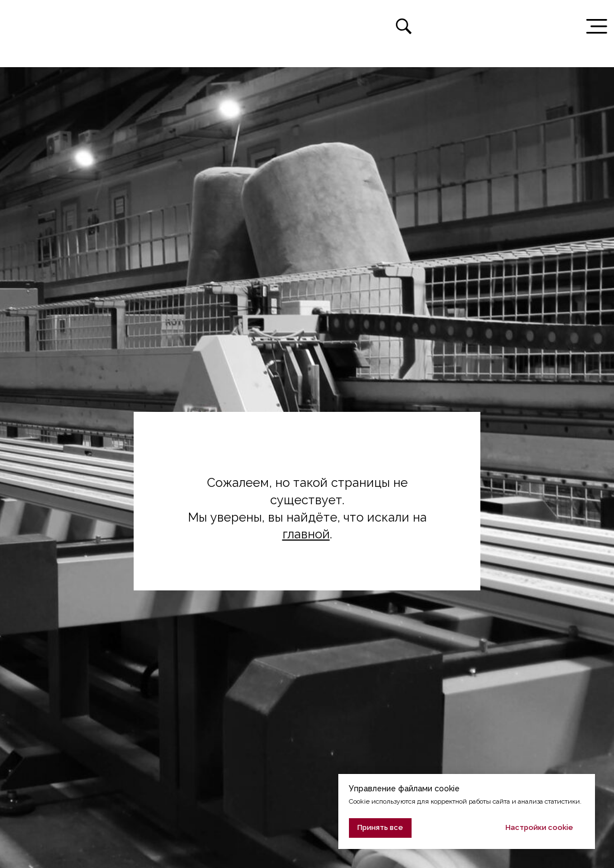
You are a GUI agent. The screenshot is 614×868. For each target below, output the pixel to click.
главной (306, 534)
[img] (35, 26)
